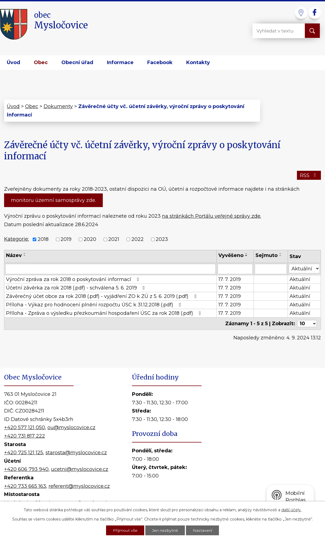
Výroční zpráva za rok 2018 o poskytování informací (73, 279)
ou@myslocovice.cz (71, 428)
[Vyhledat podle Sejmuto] (271, 269)
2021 (113, 240)
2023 (162, 240)
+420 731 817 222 (24, 436)
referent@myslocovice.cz (79, 486)
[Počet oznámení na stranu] (307, 323)
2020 (90, 240)
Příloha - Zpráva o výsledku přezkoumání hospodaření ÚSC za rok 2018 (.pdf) (104, 313)
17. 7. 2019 (229, 279)
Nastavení (202, 530)
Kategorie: (16, 239)
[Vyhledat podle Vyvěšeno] (235, 269)
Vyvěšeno (230, 255)
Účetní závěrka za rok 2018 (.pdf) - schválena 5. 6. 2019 (76, 288)
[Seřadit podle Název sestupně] (25, 256)
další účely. (291, 509)
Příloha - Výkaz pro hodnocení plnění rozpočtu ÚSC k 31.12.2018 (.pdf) (94, 305)
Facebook (160, 62)
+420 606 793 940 (26, 469)
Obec (41, 62)
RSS (309, 175)
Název (14, 255)
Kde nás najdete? (263, 443)
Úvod (13, 62)
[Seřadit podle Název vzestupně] (25, 253)
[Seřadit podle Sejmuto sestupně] (281, 256)
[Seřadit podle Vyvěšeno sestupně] (246, 256)
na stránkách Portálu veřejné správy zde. (211, 216)
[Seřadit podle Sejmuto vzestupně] (281, 253)
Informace (120, 62)
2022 (137, 240)
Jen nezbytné (165, 530)
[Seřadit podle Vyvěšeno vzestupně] (246, 253)
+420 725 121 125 (23, 453)
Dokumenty (58, 106)
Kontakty (198, 62)
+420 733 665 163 (25, 486)
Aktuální (300, 279)
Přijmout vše (125, 530)
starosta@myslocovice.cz (76, 453)
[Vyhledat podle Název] (110, 269)
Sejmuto (266, 255)
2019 (66, 240)
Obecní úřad (77, 62)
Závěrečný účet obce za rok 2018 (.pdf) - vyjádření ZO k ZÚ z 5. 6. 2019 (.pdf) (102, 296)
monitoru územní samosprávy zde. (53, 200)
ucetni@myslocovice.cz (79, 469)
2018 (43, 240)
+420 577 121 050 (24, 428)
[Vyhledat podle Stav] (304, 268)
